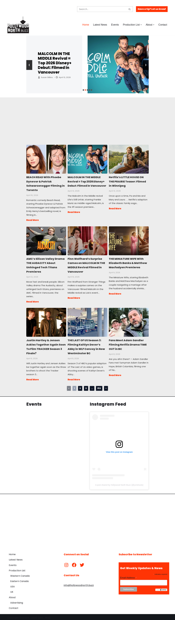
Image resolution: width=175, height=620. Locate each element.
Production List (17, 569)
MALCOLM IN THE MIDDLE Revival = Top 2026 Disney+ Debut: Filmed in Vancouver (54, 63)
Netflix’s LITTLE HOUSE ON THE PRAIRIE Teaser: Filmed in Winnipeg (129, 159)
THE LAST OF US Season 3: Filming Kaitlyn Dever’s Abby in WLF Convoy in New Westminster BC (87, 321)
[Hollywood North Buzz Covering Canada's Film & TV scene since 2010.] (18, 24)
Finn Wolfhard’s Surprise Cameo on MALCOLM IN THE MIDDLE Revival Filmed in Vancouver (87, 240)
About (12, 596)
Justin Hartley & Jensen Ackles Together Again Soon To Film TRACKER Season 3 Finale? (46, 321)
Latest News (100, 24)
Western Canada (20, 574)
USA (12, 585)
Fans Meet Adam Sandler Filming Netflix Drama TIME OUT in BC (129, 321)
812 (99, 386)
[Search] (101, 9)
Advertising (16, 601)
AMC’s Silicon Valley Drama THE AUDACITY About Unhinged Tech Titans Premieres (46, 240)
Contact (162, 24)
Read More (32, 219)
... (92, 386)
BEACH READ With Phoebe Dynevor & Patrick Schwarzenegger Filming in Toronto (46, 159)
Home (85, 24)
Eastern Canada (19, 579)
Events (115, 24)
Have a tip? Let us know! (152, 9)
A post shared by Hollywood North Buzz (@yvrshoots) (119, 483)
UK (11, 590)
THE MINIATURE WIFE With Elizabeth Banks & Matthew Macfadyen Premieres (129, 240)
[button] (141, 24)
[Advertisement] (87, 117)
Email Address (128, 576)
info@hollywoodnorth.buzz (79, 583)
